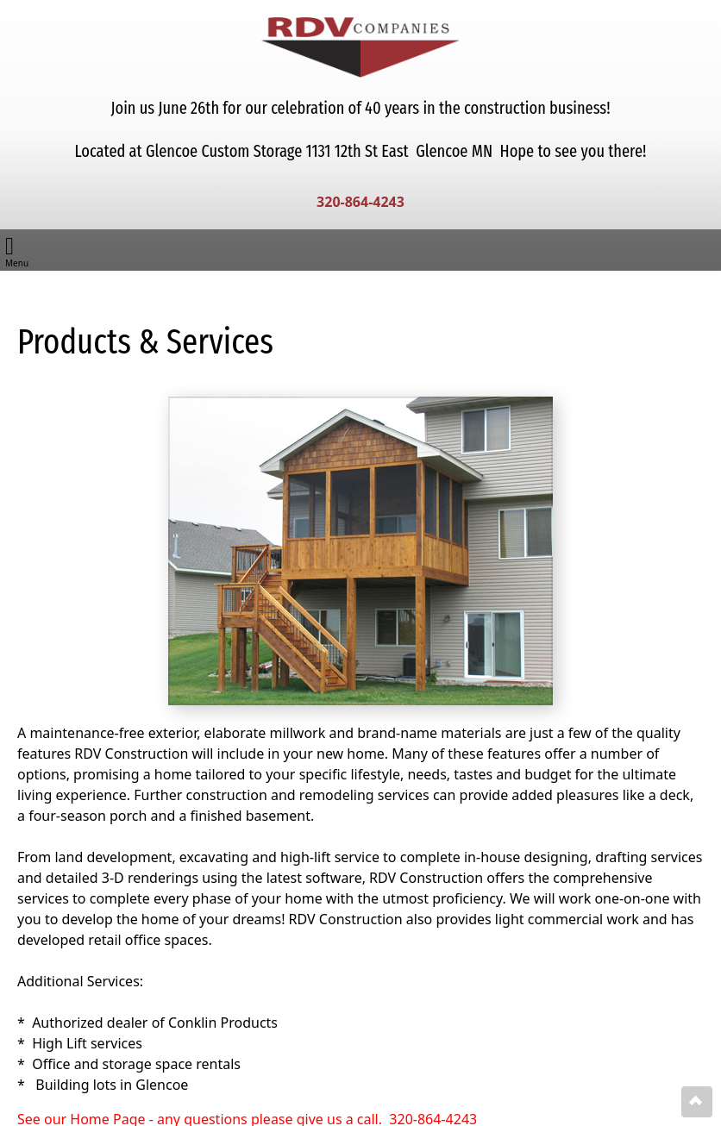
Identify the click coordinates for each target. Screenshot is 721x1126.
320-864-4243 (360, 201)
